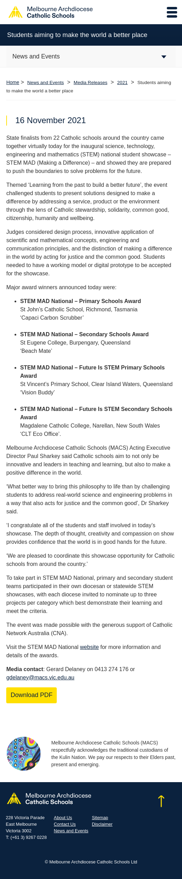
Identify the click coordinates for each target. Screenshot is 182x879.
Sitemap (100, 817)
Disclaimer (102, 824)
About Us (63, 817)
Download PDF (32, 695)
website (89, 647)
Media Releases (90, 82)
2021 (122, 82)
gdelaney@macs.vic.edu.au (40, 677)
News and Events (45, 82)
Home (12, 82)
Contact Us (65, 824)
